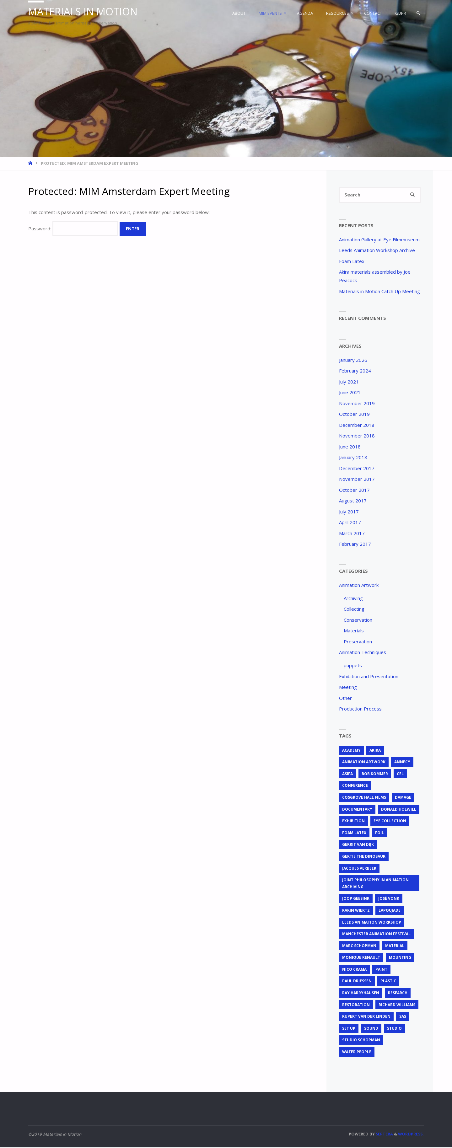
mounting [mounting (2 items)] (400, 958)
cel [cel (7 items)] (400, 774)
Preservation (358, 642)
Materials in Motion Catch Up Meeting (379, 291)
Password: (73, 228)
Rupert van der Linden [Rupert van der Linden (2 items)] (366, 1017)
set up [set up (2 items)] (348, 1029)
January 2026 (353, 360)
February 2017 (355, 544)
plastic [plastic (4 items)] (388, 981)
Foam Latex (351, 261)
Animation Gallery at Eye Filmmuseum (379, 240)
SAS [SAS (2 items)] (402, 1017)
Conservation (358, 620)
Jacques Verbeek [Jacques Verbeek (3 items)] (359, 868)
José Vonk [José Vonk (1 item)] (388, 899)
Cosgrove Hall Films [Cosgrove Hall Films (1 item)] (364, 798)
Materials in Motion (84, 11)
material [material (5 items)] (394, 946)
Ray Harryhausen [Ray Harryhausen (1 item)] (360, 993)
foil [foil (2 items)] (379, 833)
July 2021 (349, 382)
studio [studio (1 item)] (394, 1029)
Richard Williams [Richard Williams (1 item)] (397, 1005)
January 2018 (353, 458)
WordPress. (411, 1134)
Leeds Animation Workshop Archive (377, 251)
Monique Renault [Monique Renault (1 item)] (361, 958)
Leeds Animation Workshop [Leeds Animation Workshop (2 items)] (371, 922)
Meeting (348, 687)
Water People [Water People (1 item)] (356, 1052)
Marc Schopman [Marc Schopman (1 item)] (359, 946)
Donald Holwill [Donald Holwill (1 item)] (398, 809)
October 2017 (354, 490)
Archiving (353, 598)
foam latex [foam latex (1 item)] (354, 833)
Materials (354, 631)
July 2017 (349, 512)
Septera (384, 1134)
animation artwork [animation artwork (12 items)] (363, 762)
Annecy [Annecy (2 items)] (402, 762)
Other (345, 698)
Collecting (354, 609)
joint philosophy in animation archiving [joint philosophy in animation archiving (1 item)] (375, 884)
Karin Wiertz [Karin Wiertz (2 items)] (356, 911)
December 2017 (356, 468)
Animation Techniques (362, 653)
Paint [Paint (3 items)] (381, 970)
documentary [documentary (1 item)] (357, 809)
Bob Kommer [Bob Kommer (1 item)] (375, 774)
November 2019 (357, 403)
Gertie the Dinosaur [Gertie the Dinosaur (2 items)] (363, 857)
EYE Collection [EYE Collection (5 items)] (390, 821)
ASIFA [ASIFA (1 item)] (347, 774)
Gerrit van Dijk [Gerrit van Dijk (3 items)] (358, 845)
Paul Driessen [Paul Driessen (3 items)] (357, 981)
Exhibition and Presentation (368, 676)
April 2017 (350, 523)
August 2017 (353, 501)
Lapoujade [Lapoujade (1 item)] (390, 911)
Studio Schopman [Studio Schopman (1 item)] (361, 1040)
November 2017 (357, 479)
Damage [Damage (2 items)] (403, 798)
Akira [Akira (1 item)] (375, 750)
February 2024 (355, 371)
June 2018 (350, 447)
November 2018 (357, 436)
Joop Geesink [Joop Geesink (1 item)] (355, 899)
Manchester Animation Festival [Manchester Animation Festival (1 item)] (376, 934)
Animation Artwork (359, 585)
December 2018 (356, 425)
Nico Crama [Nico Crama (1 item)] (354, 970)
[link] (418, 13)
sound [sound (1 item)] (371, 1029)
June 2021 (350, 393)
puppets (353, 666)
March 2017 (352, 533)
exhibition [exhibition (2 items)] (353, 821)
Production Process (360, 709)
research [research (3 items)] (397, 993)
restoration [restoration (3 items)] (356, 1005)
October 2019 (354, 414)
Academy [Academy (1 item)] (351, 750)
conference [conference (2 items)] (355, 786)
